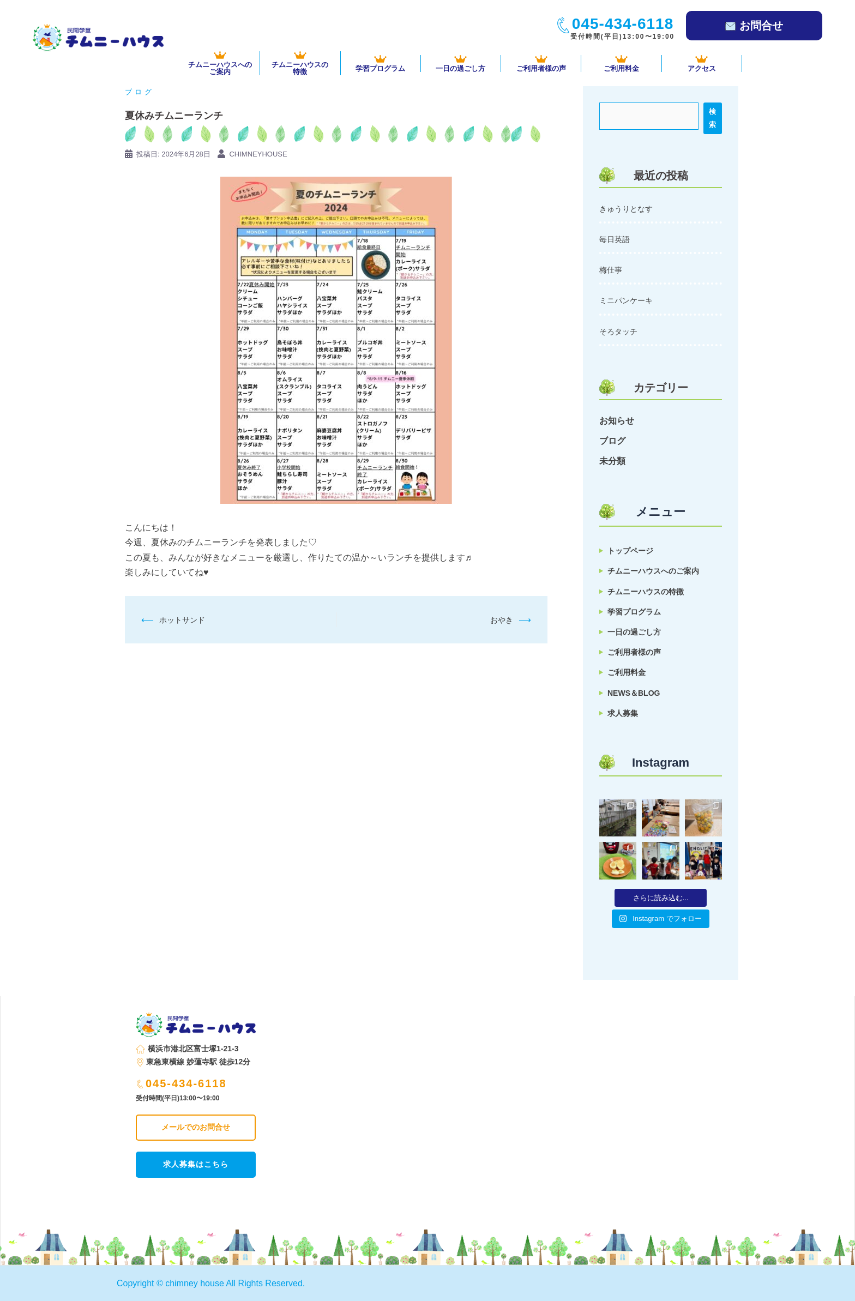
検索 (712, 118)
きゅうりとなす (626, 208)
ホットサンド (182, 620)
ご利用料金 (621, 63)
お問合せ (754, 26)
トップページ (630, 550)
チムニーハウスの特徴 (645, 591)
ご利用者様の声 (541, 63)
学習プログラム (380, 63)
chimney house (194, 1283)
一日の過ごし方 (460, 63)
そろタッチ (618, 331)
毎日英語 (614, 239)
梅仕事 (610, 270)
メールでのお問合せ (195, 1127)
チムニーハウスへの (219, 63)
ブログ (139, 92)
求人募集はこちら (195, 1164)
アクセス (701, 63)
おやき (501, 620)
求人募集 (622, 713)
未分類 (612, 461)
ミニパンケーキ (626, 300)
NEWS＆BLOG (633, 693)
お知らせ (616, 420)
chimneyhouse (258, 154)
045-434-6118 (182, 1083)
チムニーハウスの (300, 63)
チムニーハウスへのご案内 (653, 571)
